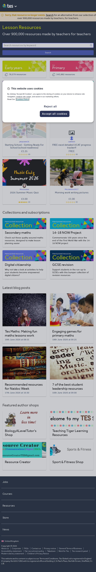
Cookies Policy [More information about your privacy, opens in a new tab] (22, 99)
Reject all (50, 106)
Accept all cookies (54, 113)
